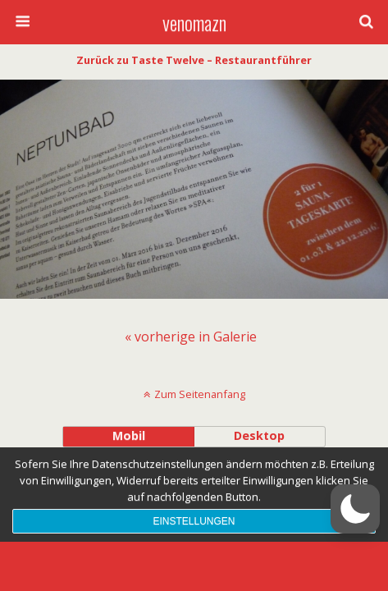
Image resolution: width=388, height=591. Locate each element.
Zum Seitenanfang (199, 394)
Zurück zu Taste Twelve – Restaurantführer (194, 60)
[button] (355, 509)
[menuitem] (191, 337)
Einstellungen (194, 521)
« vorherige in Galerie (191, 337)
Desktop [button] (259, 435)
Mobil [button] (128, 435)
